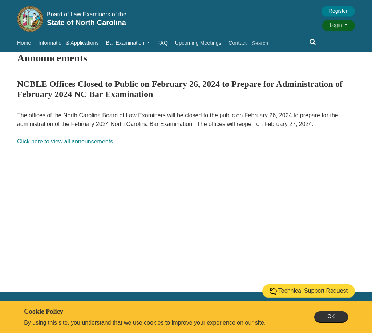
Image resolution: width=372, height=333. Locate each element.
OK (331, 316)
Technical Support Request (309, 291)
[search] (280, 43)
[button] (313, 42)
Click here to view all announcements (65, 141)
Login (336, 25)
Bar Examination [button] (126, 43)
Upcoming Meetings (198, 43)
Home (24, 43)
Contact (238, 43)
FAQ (162, 43)
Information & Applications (68, 43)
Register (338, 11)
